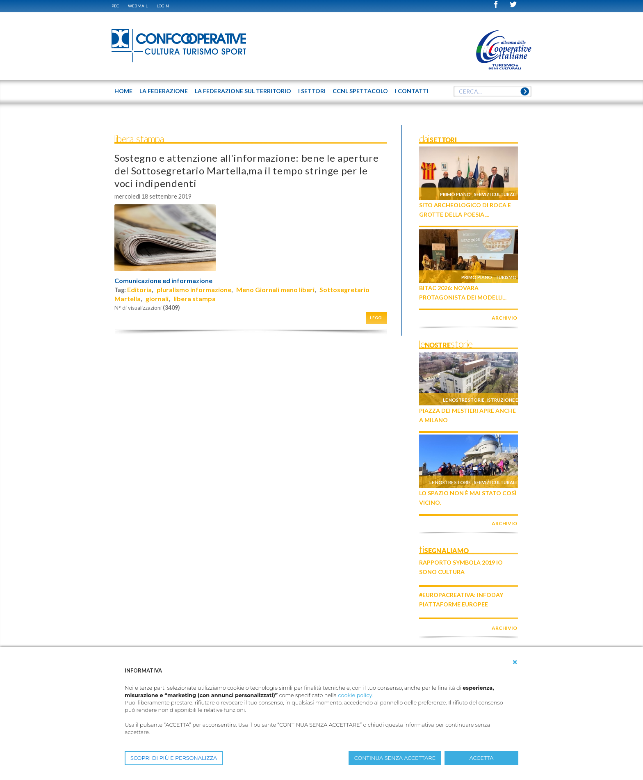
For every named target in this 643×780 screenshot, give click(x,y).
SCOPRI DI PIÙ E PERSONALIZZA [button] (173, 758)
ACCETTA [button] (482, 758)
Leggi (376, 318)
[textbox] (492, 91)
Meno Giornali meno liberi (275, 289)
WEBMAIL (138, 5)
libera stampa (194, 298)
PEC (115, 5)
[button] (515, 662)
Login (163, 5)
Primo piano (455, 194)
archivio (504, 318)
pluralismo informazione (194, 289)
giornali (157, 298)
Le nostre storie (463, 400)
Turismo (506, 277)
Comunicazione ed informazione (163, 280)
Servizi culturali (495, 194)
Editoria (139, 289)
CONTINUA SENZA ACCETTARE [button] (395, 758)
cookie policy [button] (355, 695)
